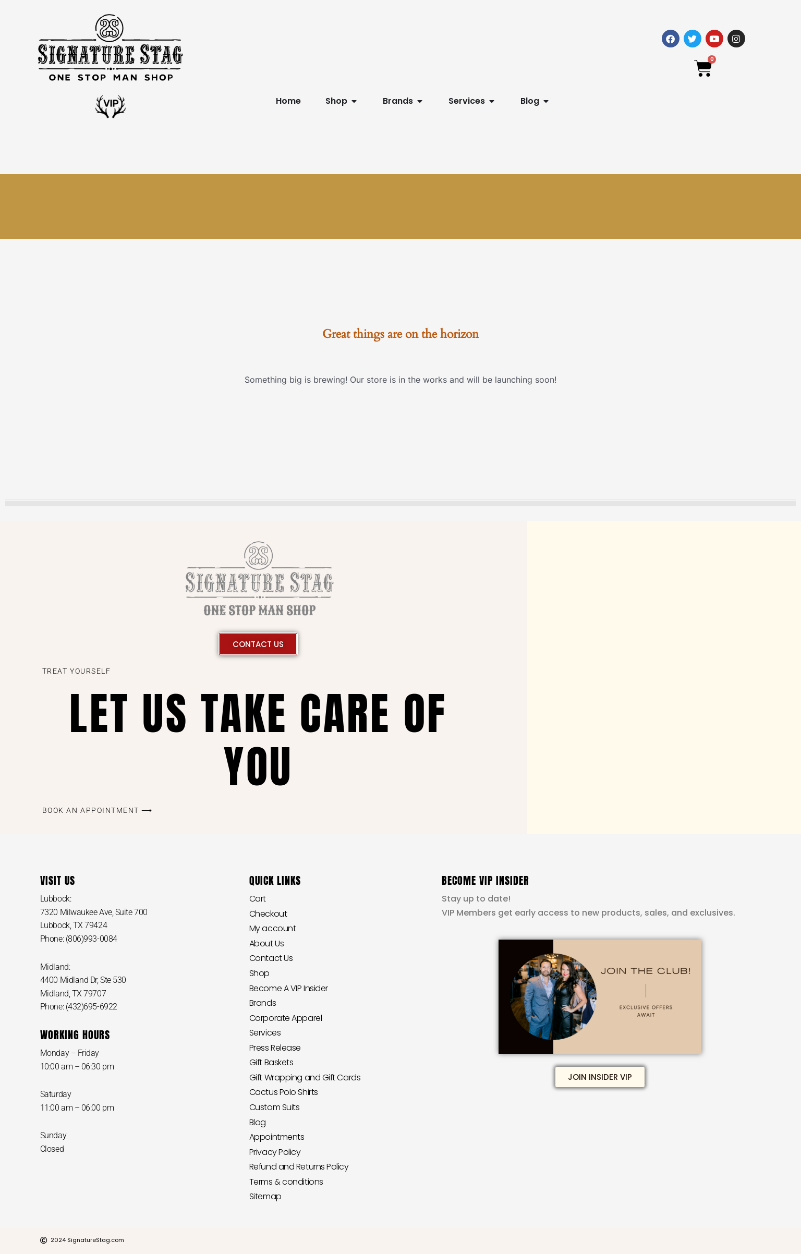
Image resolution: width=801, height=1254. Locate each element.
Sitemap (265, 1197)
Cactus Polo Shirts (283, 1093)
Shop (259, 973)
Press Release (275, 1048)
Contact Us (271, 959)
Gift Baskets (271, 1063)
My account (272, 928)
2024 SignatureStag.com (87, 1240)
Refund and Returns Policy (299, 1167)
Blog (257, 1122)
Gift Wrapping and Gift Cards (305, 1077)
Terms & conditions (286, 1182)
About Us (266, 943)
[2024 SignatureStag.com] (43, 1241)
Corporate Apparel (285, 1018)
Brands (262, 1003)
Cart (257, 899)
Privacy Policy (275, 1152)
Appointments (277, 1137)
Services (265, 1033)
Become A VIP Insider (288, 988)
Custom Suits (274, 1107)
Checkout (268, 914)
